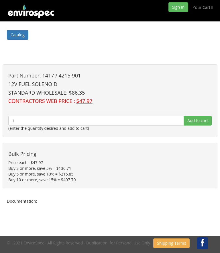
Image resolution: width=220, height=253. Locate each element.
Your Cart (203, 7)
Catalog (18, 34)
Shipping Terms (171, 243)
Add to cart (197, 120)
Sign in (178, 7)
